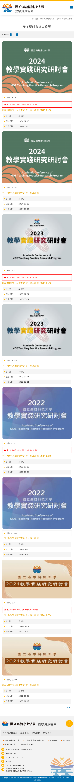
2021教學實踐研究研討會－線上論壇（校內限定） (27, 615)
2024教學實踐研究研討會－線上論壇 (20, 192)
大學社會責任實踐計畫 (34, 740)
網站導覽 (47, 733)
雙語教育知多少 (27, 744)
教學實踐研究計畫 (47, 19)
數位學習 (66, 740)
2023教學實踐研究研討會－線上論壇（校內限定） (27, 283)
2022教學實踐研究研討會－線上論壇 (20, 538)
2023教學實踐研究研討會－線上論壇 (20, 365)
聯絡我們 (36, 733)
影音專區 (53, 740)
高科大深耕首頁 (10, 733)
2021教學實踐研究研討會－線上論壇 (20, 685)
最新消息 (24, 733)
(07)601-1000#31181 (15, 758)
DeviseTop (60, 778)
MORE (69, 708)
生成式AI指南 (10, 744)
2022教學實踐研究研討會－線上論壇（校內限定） (27, 455)
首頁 (36, 19)
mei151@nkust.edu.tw (15, 766)
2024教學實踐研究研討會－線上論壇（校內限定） (27, 110)
